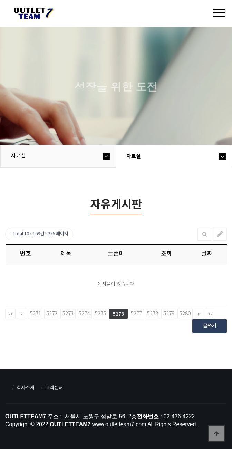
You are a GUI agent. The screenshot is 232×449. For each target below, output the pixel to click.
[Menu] (219, 13)
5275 (100, 314)
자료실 (18, 156)
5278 (152, 314)
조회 (166, 253)
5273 (68, 314)
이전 (22, 314)
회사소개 (26, 387)
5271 (35, 314)
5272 (51, 314)
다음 (199, 314)
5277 (136, 314)
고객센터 (54, 387)
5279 (168, 314)
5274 (84, 314)
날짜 (206, 253)
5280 (185, 314)
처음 (10, 314)
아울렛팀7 (32, 14)
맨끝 (210, 314)
